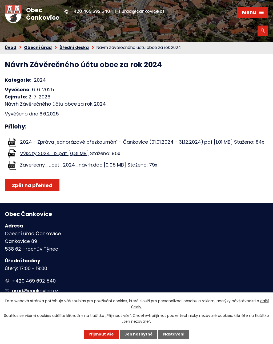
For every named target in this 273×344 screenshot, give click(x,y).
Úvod (10, 47)
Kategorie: (18, 80)
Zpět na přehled (32, 185)
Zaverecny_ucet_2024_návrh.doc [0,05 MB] (73, 164)
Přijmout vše (101, 334)
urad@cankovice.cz (35, 290)
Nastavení (173, 334)
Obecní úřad (38, 47)
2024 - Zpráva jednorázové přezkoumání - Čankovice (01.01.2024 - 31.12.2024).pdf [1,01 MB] (126, 142)
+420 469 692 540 (34, 280)
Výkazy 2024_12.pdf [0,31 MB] (54, 153)
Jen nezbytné (138, 334)
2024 (40, 80)
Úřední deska (74, 47)
